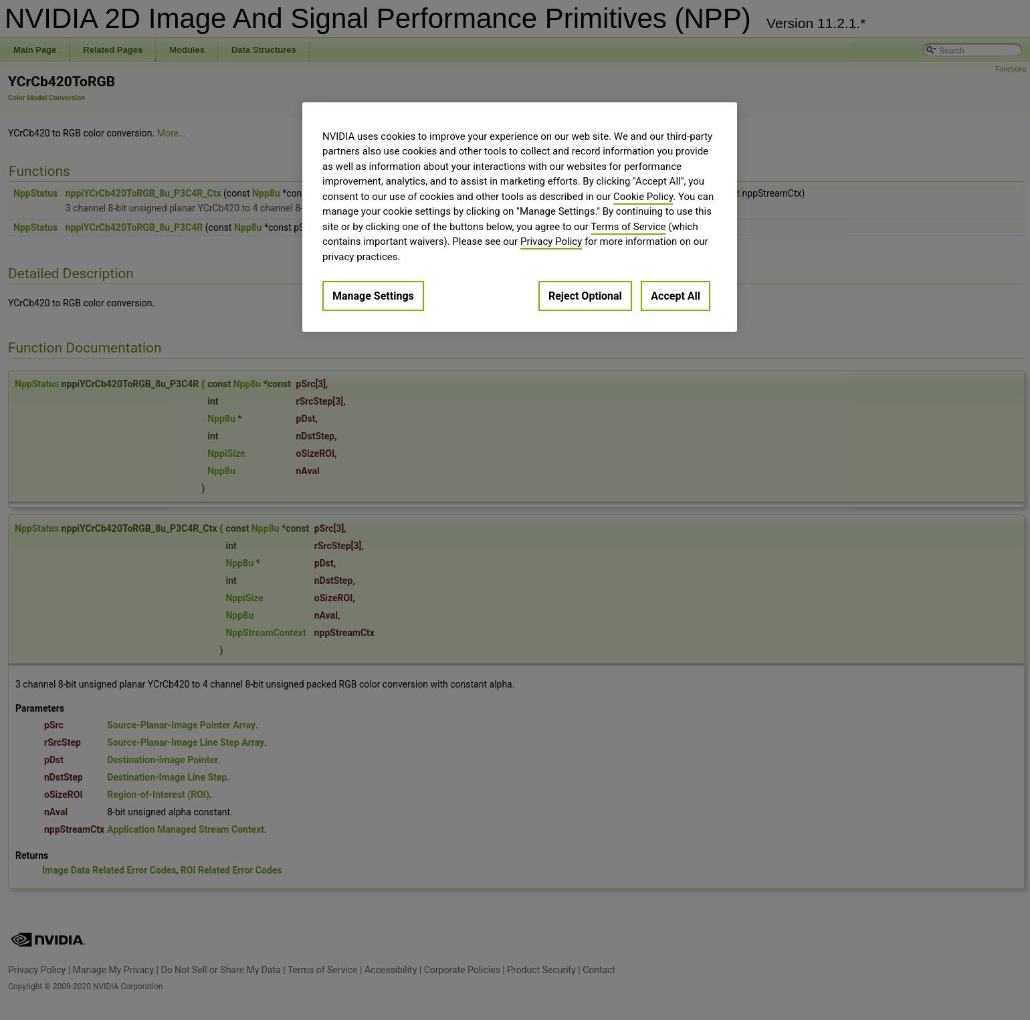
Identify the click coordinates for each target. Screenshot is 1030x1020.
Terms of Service (628, 227)
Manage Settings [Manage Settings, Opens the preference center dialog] (373, 296)
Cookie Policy (643, 197)
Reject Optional (585, 296)
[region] (519, 217)
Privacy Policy (551, 241)
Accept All (675, 296)
